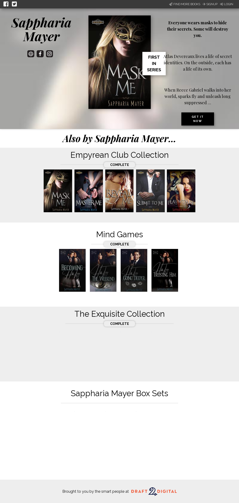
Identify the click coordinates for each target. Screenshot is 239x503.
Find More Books (184, 4)
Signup (210, 4)
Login (226, 4)
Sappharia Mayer (41, 29)
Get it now (198, 119)
